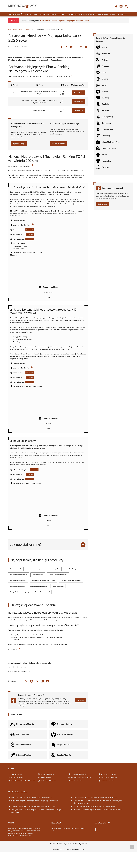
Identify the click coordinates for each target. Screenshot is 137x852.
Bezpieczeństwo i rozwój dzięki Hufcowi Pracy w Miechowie (94, 806)
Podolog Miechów (64, 755)
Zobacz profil (29, 229)
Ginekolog (106, 104)
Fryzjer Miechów (46, 777)
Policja (28, 14)
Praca (53, 14)
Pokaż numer (29, 239)
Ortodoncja (106, 136)
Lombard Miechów (47, 774)
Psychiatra (106, 53)
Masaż (104, 85)
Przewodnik (103, 14)
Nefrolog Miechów (64, 724)
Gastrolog (105, 110)
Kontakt (52, 844)
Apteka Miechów (17, 774)
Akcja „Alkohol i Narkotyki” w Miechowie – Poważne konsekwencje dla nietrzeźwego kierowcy (97, 802)
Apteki (104, 155)
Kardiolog (105, 98)
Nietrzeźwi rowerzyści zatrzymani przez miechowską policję (31, 797)
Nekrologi (73, 14)
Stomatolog (106, 161)
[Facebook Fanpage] (115, 6)
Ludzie (112, 14)
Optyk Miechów (63, 745)
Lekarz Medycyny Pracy (111, 142)
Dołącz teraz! (102, 204)
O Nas (59, 844)
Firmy (35, 14)
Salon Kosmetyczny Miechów (81, 777)
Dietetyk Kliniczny (109, 148)
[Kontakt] (120, 6)
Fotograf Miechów (17, 777)
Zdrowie (27, 29)
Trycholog (105, 167)
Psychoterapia (107, 129)
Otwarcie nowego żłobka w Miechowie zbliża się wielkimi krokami (33, 806)
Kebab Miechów (76, 781)
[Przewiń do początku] (132, 847)
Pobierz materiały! (58, 144)
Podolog (105, 60)
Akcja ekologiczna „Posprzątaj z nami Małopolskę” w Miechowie (95, 797)
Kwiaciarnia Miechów (78, 774)
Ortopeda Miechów (24, 755)
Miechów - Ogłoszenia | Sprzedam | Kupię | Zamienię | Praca (65, 20)
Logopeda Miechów (65, 734)
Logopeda (105, 91)
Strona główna (12, 29)
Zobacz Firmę (78, 93)
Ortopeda (105, 66)
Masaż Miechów (22, 734)
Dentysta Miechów (107, 781)
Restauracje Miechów (48, 781)
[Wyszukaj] (126, 6)
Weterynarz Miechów (108, 774)
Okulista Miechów (23, 745)
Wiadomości (18, 14)
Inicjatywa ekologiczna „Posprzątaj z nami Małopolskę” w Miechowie (34, 800)
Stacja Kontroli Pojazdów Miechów (23, 781)
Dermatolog (106, 123)
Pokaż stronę (30, 234)
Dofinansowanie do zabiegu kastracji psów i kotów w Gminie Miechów (97, 810)
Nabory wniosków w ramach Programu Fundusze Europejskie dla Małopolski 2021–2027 (37, 811)
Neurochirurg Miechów (25, 724)
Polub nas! (80, 700)
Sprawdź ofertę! (18, 144)
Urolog (104, 47)
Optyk (104, 72)
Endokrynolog (107, 117)
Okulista (105, 79)
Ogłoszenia (44, 14)
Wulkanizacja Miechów (109, 777)
